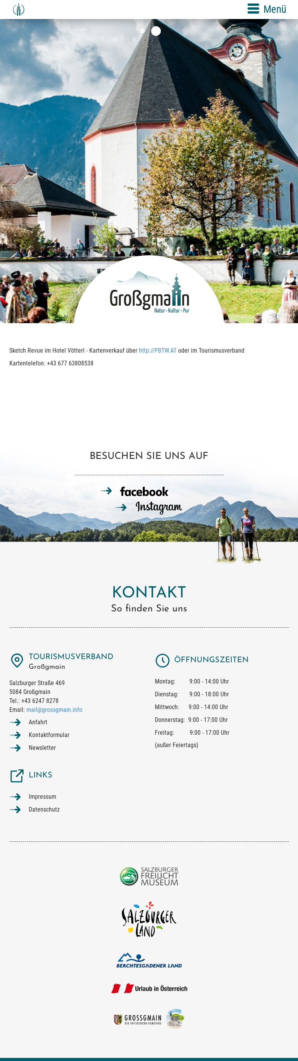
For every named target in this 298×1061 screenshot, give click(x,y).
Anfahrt (38, 722)
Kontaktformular (49, 735)
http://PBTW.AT (158, 350)
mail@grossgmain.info (54, 709)
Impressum (42, 796)
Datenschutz (44, 809)
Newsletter (42, 747)
